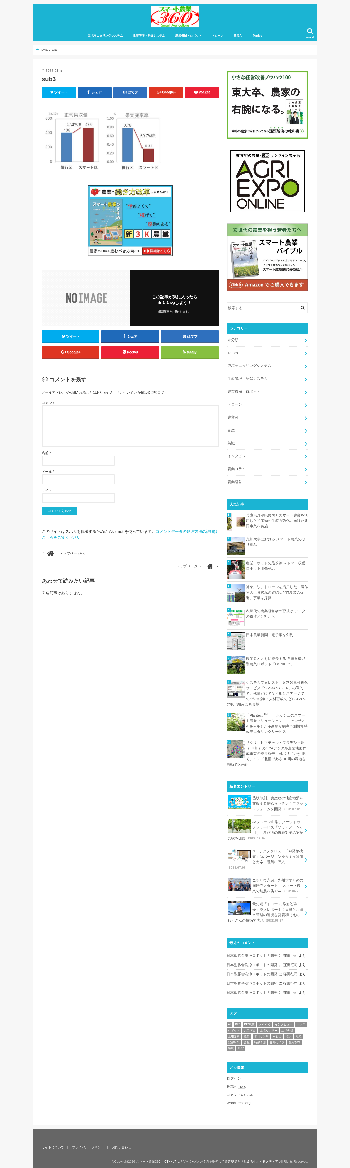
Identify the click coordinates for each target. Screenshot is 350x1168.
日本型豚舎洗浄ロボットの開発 (252, 955)
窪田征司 (290, 955)
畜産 (231, 430)
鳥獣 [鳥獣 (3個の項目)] (241, 1047)
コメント (48, 403)
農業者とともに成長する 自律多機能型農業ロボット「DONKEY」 (275, 661)
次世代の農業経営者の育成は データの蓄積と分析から (275, 613)
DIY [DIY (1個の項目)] (237, 1023)
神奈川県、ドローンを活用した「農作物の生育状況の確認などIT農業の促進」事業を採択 (277, 592)
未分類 (233, 340)
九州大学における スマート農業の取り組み (275, 541)
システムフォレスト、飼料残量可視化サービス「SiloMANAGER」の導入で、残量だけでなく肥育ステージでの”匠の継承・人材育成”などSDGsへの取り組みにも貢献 (267, 693)
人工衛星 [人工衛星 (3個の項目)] (249, 1029)
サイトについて (53, 1146)
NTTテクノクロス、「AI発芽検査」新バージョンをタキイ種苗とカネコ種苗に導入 (265, 858)
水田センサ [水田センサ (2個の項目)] (261, 1035)
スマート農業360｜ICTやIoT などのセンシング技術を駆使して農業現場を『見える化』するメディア (207, 1160)
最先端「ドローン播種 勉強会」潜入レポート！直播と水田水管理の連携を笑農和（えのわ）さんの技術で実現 (265, 911)
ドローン (217, 35)
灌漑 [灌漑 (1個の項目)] (299, 1035)
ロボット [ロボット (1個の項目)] (234, 1029)
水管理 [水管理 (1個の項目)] (277, 1035)
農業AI (238, 35)
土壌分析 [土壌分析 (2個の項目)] (287, 1029)
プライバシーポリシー (88, 1146)
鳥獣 (231, 443)
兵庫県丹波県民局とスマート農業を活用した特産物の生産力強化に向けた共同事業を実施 (277, 520)
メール (48, 472)
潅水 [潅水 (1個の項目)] (288, 1035)
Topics (257, 35)
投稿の (236, 1086)
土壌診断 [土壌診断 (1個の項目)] (234, 1035)
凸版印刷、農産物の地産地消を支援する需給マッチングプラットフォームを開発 (265, 803)
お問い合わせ (121, 1146)
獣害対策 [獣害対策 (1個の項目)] (234, 1041)
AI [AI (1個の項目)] (229, 1023)
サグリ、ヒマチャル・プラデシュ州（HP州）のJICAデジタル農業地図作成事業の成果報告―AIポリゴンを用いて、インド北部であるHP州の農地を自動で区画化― (267, 753)
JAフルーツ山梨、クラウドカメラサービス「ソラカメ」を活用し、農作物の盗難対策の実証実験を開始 (265, 829)
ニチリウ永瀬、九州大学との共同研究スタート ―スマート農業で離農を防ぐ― (265, 885)
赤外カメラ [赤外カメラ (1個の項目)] (277, 1041)
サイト (47, 491)
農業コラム (237, 469)
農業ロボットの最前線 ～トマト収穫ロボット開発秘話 (275, 565)
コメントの (240, 1094)
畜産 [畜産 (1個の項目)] (247, 1041)
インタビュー (238, 456)
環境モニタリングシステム (105, 35)
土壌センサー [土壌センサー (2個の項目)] (268, 1029)
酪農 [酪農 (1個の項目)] (231, 1047)
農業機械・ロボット (188, 35)
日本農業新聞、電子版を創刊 (269, 635)
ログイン (234, 1077)
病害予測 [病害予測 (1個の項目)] (260, 1041)
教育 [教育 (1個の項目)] (247, 1035)
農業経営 (235, 482)
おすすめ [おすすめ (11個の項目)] (265, 1023)
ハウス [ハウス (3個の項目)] (301, 1023)
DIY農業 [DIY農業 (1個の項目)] (249, 1023)
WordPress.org (239, 1102)
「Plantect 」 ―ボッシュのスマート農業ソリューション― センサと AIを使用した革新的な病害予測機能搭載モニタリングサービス (277, 722)
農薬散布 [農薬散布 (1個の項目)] (294, 1041)
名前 (46, 454)
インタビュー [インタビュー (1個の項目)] (283, 1023)
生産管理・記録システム (149, 35)
